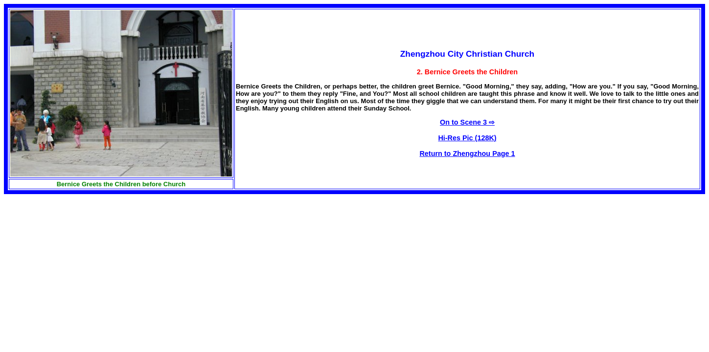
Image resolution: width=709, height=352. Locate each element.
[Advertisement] (86, 262)
